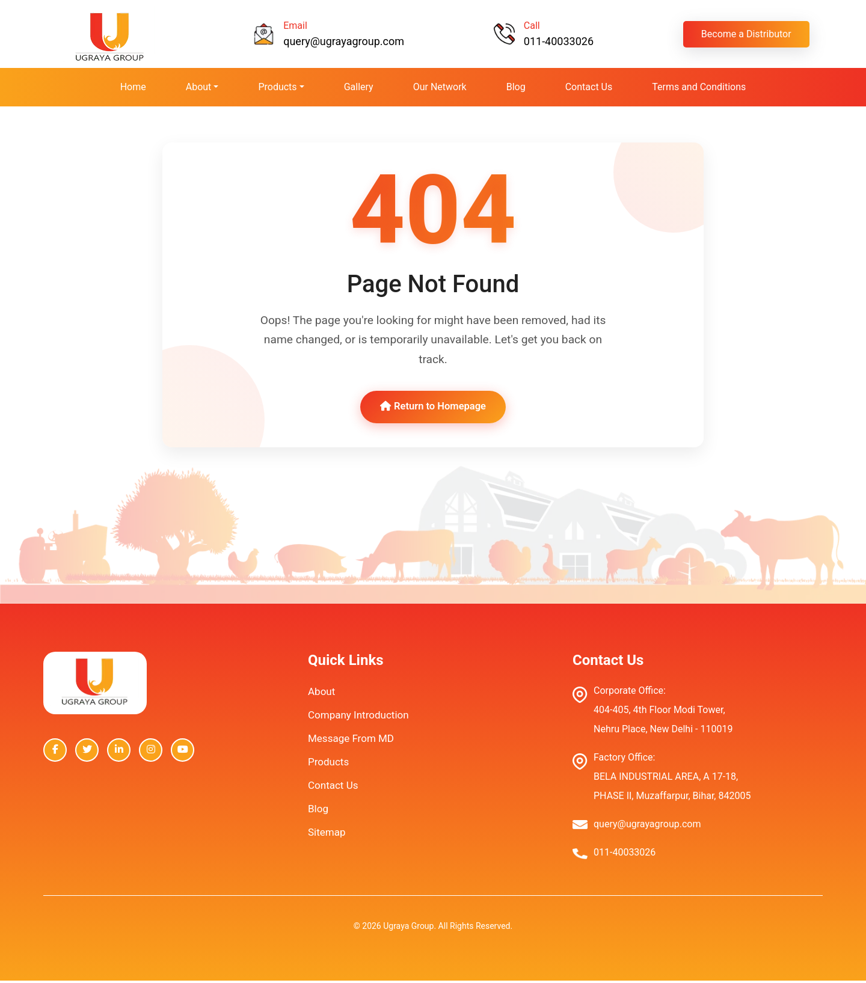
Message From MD (351, 741)
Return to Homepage (432, 408)
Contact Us (589, 87)
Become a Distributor (746, 34)
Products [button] (277, 87)
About (321, 694)
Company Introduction (358, 717)
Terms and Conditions (699, 87)
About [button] (199, 87)
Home (133, 87)
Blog (516, 87)
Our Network (440, 87)
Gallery (358, 87)
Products (328, 764)
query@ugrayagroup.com (343, 41)
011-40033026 (559, 41)
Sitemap (327, 834)
